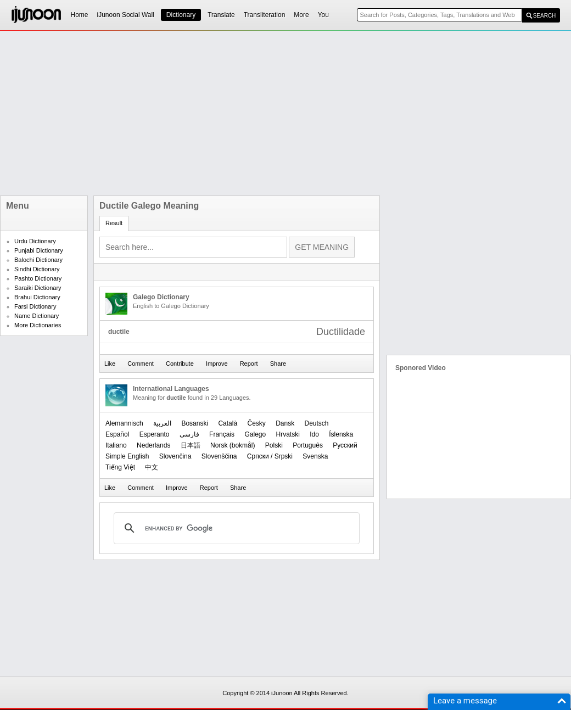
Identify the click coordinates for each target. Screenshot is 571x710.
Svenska (315, 456)
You (323, 15)
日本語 (190, 445)
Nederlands (153, 445)
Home (79, 15)
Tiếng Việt (120, 467)
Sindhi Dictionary (37, 269)
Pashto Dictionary (37, 278)
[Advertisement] (230, 113)
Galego (255, 434)
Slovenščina (219, 456)
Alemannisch (124, 423)
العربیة (162, 423)
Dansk (285, 423)
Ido (314, 434)
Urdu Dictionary (35, 241)
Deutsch (317, 423)
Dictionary (180, 15)
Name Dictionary (36, 315)
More (301, 15)
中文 (151, 467)
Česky (256, 423)
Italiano (116, 445)
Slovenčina (175, 456)
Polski (274, 445)
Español (117, 434)
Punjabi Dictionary (38, 250)
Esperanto (154, 434)
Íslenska (341, 434)
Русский (345, 445)
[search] (235, 528)
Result (113, 223)
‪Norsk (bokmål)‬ (232, 445)
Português (308, 445)
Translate (221, 15)
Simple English (127, 456)
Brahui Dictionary (37, 297)
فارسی (189, 434)
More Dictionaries (37, 325)
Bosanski (194, 423)
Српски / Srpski (270, 456)
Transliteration (265, 15)
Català (227, 423)
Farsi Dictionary (35, 306)
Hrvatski (288, 434)
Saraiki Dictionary (37, 287)
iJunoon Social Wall (125, 15)
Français (221, 434)
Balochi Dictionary (38, 259)
